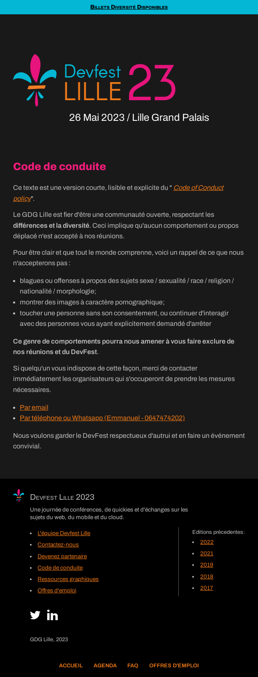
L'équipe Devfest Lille (64, 533)
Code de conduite (60, 568)
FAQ (132, 666)
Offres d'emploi (174, 666)
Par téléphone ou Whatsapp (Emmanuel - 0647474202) (102, 417)
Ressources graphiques (68, 579)
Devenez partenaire (62, 556)
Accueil (71, 666)
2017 (206, 588)
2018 (206, 576)
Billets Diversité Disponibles (129, 7)
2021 (206, 553)
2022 (207, 542)
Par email (34, 407)
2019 (206, 565)
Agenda (105, 666)
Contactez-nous (58, 544)
